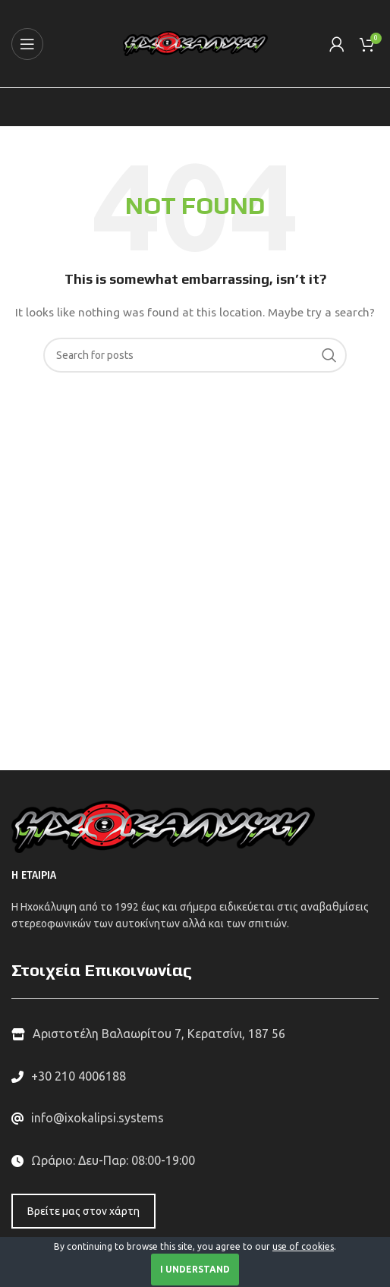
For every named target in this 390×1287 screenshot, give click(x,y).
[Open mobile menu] (27, 44)
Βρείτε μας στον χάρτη (83, 1211)
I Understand (195, 1269)
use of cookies (303, 1246)
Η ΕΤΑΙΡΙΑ (33, 875)
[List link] (195, 1077)
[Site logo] (195, 42)
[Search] (195, 355)
